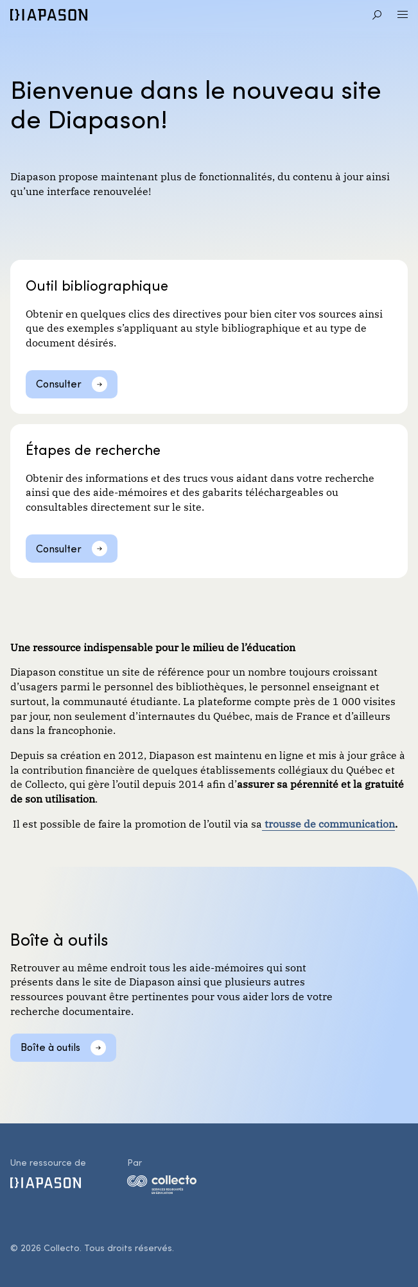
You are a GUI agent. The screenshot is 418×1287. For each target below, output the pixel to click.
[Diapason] (48, 15)
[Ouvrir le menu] (402, 15)
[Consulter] (72, 384)
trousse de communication (328, 823)
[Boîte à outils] (63, 1048)
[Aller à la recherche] (377, 15)
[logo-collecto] (161, 1186)
